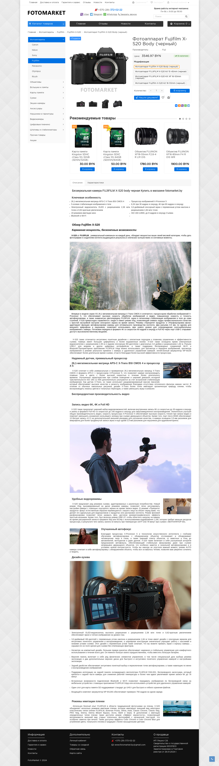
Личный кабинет (78, 741)
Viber (86, 14)
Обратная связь (77, 749)
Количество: (140, 91)
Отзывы (87, 2)
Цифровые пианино (40, 124)
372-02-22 (110, 10)
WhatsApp (112, 14)
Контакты (110, 2)
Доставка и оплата (49, 2)
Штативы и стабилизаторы (43, 130)
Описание (77, 183)
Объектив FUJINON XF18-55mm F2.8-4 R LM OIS (146, 154)
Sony (34, 55)
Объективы (35, 82)
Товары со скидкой (79, 745)
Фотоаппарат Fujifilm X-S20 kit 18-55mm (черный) (160, 83)
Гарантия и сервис (71, 2)
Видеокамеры (37, 119)
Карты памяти (37, 93)
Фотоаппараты (46, 32)
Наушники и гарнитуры (41, 114)
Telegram (97, 14)
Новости (98, 2)
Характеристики (95, 183)
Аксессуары (36, 108)
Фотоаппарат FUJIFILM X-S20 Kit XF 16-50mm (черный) (158, 77)
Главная (33, 2)
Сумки (33, 98)
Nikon (35, 50)
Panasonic (37, 66)
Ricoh (35, 77)
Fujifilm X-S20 (74, 32)
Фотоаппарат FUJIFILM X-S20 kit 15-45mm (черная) (161, 71)
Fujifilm (60, 32)
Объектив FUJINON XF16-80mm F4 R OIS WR (177, 154)
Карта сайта (76, 753)
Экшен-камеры (37, 103)
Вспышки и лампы (39, 87)
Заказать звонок (128, 14)
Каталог (46, 23)
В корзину (180, 91)
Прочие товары (37, 135)
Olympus (36, 71)
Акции (33, 140)
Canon (35, 45)
